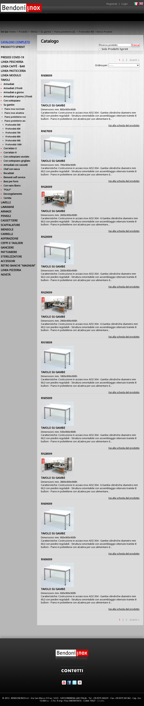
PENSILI (6, 216)
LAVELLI (6, 202)
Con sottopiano (12, 100)
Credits (100, 700)
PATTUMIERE (9, 252)
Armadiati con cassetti (16, 165)
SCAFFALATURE (10, 225)
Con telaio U (10, 148)
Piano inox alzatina (14, 112)
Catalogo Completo (15, 42)
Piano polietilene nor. (15, 116)
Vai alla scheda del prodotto (124, 125)
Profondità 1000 (13, 144)
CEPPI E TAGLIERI (12, 243)
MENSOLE (7, 229)
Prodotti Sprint (13, 47)
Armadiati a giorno (14, 92)
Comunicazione (105, 18)
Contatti (138, 17)
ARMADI (6, 211)
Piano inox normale (14, 109)
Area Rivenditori (80, 18)
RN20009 (46, 237)
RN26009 (46, 187)
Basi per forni (11, 181)
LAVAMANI (7, 207)
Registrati (111, 3)
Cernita (7, 198)
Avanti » (135, 60)
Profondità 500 (12, 124)
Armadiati (9, 84)
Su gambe (46, 31)
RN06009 (46, 559)
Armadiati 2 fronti (13, 88)
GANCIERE (7, 247)
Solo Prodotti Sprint (114, 49)
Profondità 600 (12, 128)
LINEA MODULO (11, 75)
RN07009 (46, 131)
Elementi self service (14, 177)
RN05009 (46, 398)
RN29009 (46, 292)
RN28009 (46, 453)
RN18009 (46, 342)
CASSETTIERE (9, 220)
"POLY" (7, 189)
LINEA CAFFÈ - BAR (13, 66)
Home (30, 17)
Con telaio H (10, 152)
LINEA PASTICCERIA (13, 71)
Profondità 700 (12, 132)
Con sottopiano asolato (16, 156)
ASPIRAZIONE (9, 238)
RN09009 (46, 503)
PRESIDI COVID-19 (12, 57)
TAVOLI (34, 31)
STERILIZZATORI (11, 256)
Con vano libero (12, 185)
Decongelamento (13, 193)
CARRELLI (7, 234)
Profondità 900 (86, 31)
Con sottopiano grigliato (17, 160)
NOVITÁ (5, 274)
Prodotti (60, 18)
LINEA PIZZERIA (11, 270)
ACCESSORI (8, 261)
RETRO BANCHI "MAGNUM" (18, 265)
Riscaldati (9, 173)
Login (125, 3)
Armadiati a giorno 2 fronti (18, 96)
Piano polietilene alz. (65, 31)
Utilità (123, 18)
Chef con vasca (12, 169)
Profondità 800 (12, 136)
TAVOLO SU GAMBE (53, 105)
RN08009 (46, 75)
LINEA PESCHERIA (12, 62)
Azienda (44, 18)
